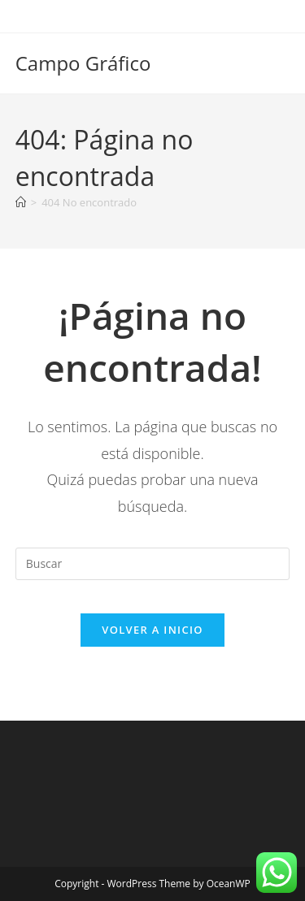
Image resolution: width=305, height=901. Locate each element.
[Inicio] (20, 202)
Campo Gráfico (83, 63)
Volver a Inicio (152, 629)
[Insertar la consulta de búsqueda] (152, 564)
